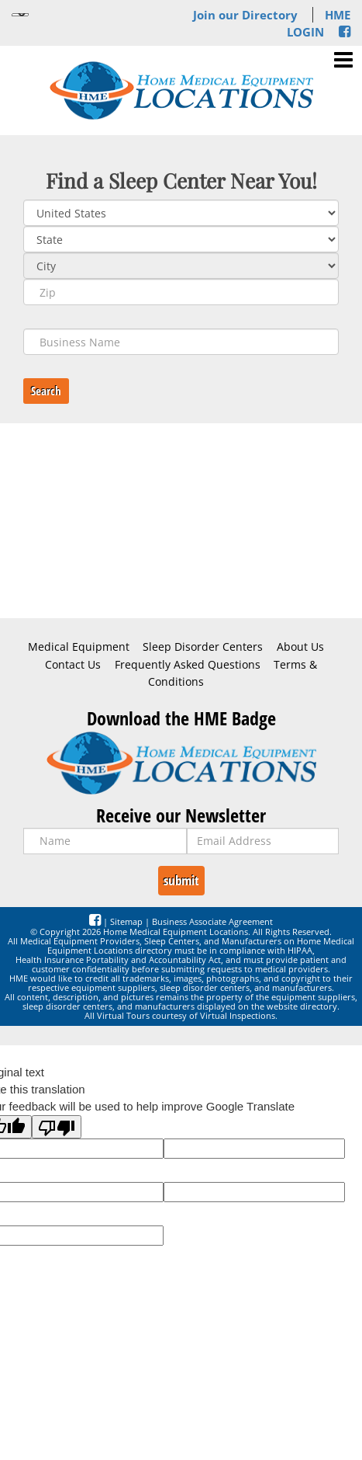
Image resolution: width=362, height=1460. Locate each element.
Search (46, 390)
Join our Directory (245, 15)
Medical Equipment (78, 647)
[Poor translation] (56, 1126)
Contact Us (73, 665)
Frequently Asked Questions (187, 665)
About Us (300, 647)
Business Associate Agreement (212, 921)
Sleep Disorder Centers (203, 647)
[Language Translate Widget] (20, 14)
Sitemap (126, 921)
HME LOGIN (318, 23)
